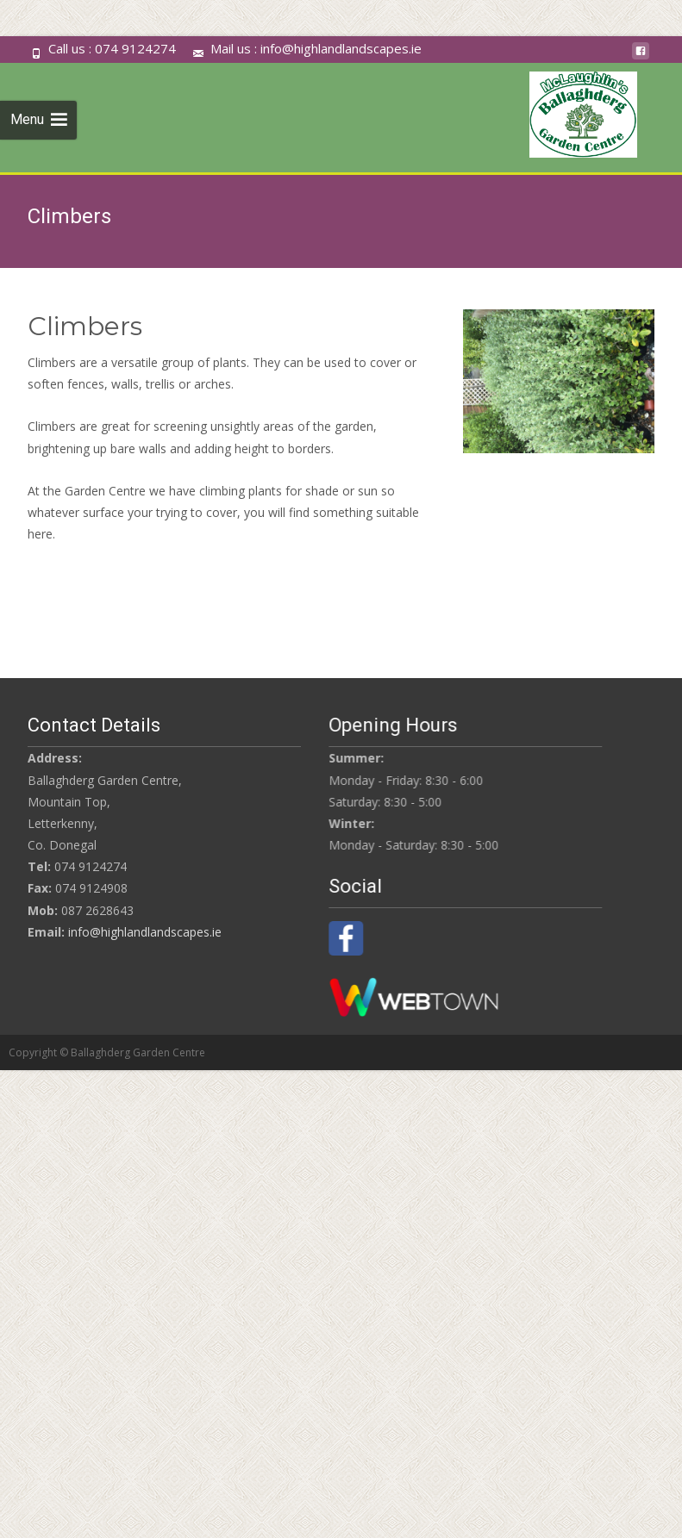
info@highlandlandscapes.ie (145, 932)
